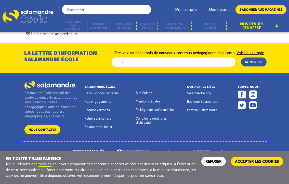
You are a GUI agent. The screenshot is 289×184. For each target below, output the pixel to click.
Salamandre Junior (98, 127)
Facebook (242, 94)
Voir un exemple (250, 52)
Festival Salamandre (202, 110)
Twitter (242, 105)
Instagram (253, 94)
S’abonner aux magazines (261, 10)
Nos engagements (98, 101)
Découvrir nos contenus (102, 93)
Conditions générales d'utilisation (151, 120)
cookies (44, 163)
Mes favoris (219, 9)
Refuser (213, 161)
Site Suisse (144, 93)
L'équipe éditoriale (98, 110)
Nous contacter (42, 130)
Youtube (253, 105)
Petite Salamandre (98, 118)
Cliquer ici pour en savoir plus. (139, 175)
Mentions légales (148, 101)
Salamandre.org (199, 93)
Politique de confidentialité (155, 110)
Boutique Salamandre (202, 101)
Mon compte (186, 9)
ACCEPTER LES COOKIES (257, 161)
